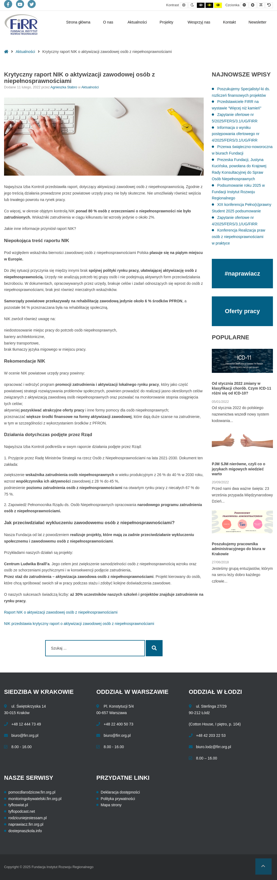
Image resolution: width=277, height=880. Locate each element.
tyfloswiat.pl (18, 805)
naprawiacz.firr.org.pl (25, 824)
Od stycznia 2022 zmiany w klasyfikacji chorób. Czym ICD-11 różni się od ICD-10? (241, 388)
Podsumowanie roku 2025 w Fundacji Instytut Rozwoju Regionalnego (238, 191)
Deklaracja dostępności (120, 792)
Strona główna (78, 22)
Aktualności (137, 22)
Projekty (166, 22)
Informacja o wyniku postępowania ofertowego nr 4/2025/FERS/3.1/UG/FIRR (235, 134)
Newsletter (257, 22)
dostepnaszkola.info (25, 831)
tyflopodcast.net (21, 811)
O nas (108, 22)
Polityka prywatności (118, 799)
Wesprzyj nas (199, 22)
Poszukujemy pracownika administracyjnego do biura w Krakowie (238, 549)
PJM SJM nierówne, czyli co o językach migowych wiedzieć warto (238, 469)
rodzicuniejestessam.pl (27, 818)
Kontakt (229, 22)
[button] (263, 866)
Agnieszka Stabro (64, 87)
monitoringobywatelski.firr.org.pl (34, 799)
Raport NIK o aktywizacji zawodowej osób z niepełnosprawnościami (60, 612)
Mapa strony (111, 805)
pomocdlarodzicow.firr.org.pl (31, 792)
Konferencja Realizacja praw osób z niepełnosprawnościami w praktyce (238, 236)
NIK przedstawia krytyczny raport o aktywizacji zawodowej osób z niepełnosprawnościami (79, 623)
